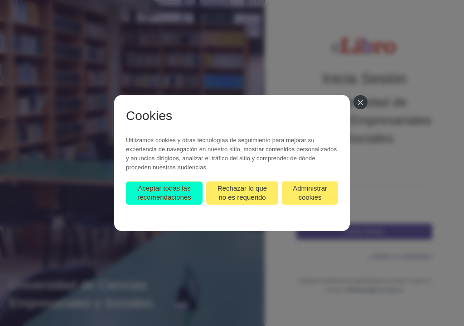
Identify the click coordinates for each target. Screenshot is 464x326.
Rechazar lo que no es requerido (242, 192)
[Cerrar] (360, 102)
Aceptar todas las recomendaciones (164, 192)
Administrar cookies (310, 192)
